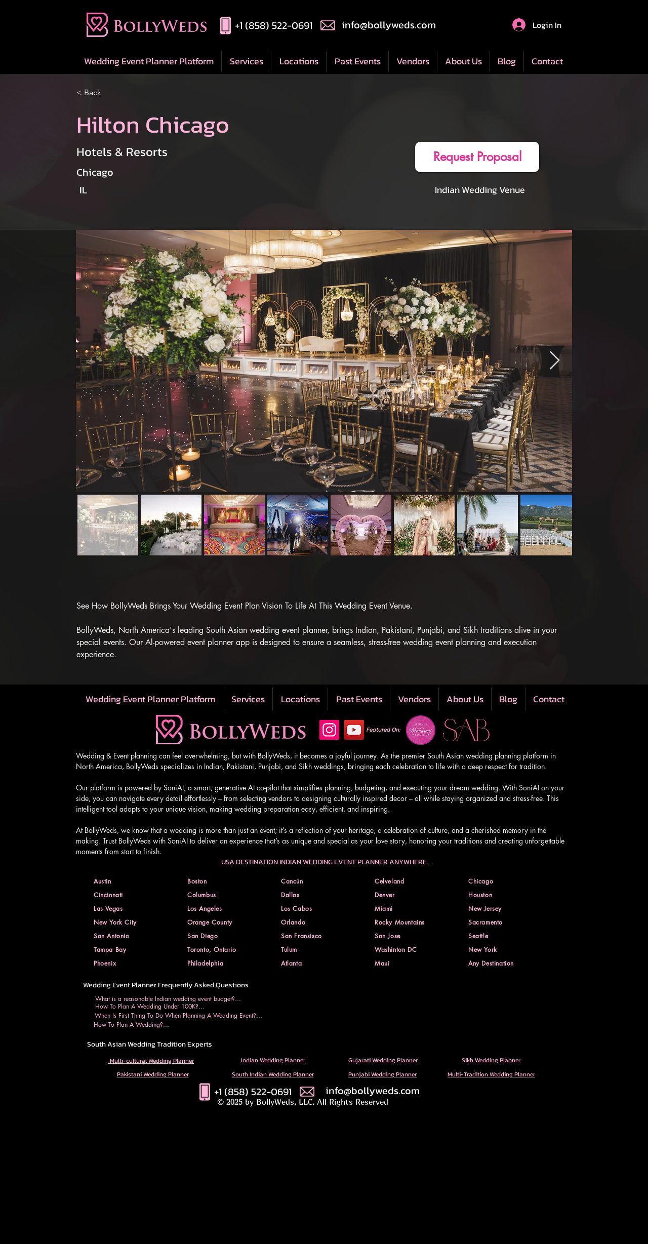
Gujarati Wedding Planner (383, 1060)
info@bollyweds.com (389, 24)
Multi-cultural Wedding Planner (151, 1060)
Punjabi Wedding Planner (382, 1074)
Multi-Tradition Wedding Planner (491, 1074)
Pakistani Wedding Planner (153, 1074)
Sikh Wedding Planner (491, 1060)
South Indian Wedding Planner (273, 1074)
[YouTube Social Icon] (354, 730)
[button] (298, 61)
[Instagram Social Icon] (329, 730)
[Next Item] (554, 361)
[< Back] (127, 93)
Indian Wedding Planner (273, 1060)
